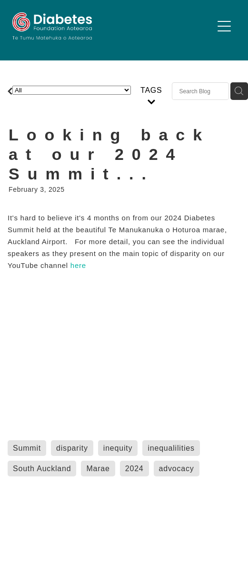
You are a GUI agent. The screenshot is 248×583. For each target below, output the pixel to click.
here (79, 265)
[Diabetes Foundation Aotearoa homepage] (112, 26)
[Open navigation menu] (224, 26)
